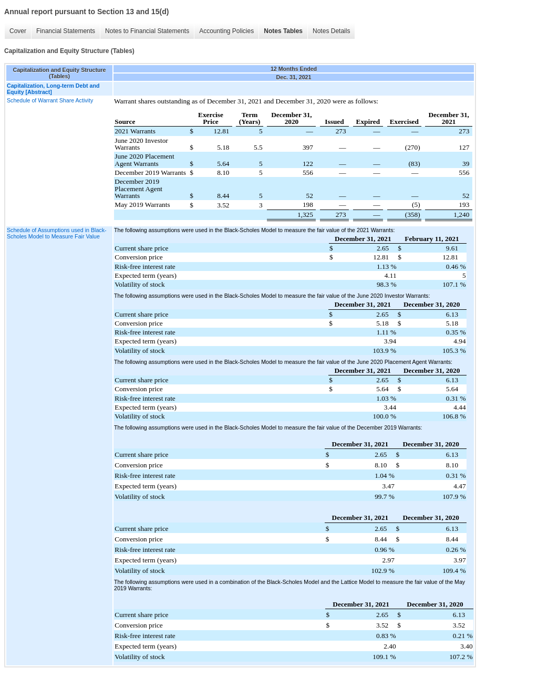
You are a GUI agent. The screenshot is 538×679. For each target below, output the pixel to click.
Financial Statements (65, 31)
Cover (17, 31)
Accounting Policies (226, 31)
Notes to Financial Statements (147, 31)
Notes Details (331, 31)
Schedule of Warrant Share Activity (50, 100)
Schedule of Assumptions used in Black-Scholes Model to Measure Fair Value (57, 233)
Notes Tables (283, 31)
